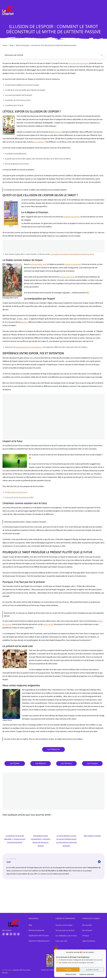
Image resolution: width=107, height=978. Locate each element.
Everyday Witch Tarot (38, 264)
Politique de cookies (70, 974)
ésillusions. (24, 322)
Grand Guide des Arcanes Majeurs (28, 347)
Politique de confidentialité (86, 974)
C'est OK (68, 970)
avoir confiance (38, 142)
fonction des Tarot (67, 277)
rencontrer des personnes (78, 63)
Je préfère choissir (92, 970)
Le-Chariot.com (7, 970)
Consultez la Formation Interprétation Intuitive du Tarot (72, 254)
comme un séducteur (72, 264)
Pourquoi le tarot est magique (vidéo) (19, 497)
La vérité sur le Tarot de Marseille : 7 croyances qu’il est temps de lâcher (14, 839)
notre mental (47, 624)
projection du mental (71, 217)
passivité (57, 132)
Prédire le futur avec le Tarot (16, 492)
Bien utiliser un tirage (90, 836)
